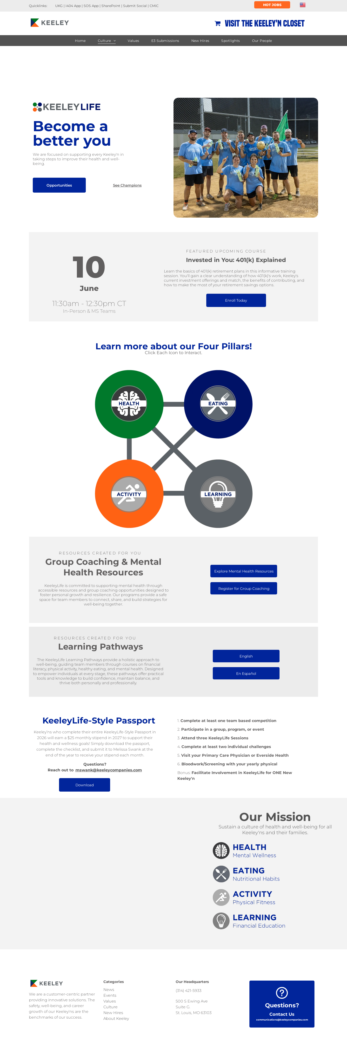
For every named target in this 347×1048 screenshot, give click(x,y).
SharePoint (110, 6)
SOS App (91, 6)
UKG (59, 6)
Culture (110, 1007)
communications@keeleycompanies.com (282, 1019)
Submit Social (135, 6)
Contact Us (281, 1014)
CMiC (154, 6)
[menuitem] (80, 40)
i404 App (73, 6)
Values (109, 1001)
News (108, 989)
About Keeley (116, 1018)
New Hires (113, 1012)
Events (109, 995)
